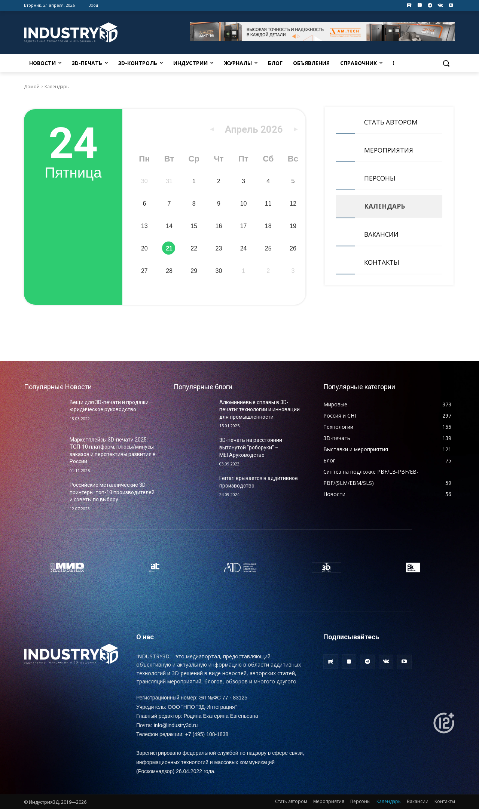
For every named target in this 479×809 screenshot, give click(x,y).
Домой (32, 86)
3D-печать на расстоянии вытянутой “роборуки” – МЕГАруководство (250, 447)
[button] (446, 63)
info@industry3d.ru (176, 725)
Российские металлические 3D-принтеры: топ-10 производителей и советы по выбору (112, 492)
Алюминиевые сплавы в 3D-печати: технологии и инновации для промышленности (259, 409)
